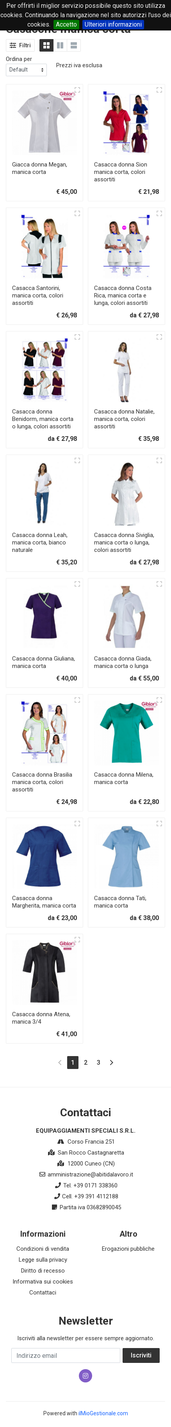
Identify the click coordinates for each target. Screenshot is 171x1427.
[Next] (111, 1062)
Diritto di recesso (43, 1270)
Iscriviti (141, 1355)
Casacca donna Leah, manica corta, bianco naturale (40, 542)
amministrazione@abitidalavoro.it (90, 1174)
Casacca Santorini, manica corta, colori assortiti (37, 295)
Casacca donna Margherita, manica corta (44, 902)
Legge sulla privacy (43, 1259)
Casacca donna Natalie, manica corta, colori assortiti (124, 419)
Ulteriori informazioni (113, 24)
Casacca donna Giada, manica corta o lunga (122, 662)
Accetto (66, 24)
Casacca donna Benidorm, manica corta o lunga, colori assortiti (42, 419)
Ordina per (19, 59)
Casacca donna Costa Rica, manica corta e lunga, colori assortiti (122, 295)
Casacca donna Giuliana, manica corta (43, 662)
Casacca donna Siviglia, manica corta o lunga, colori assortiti (124, 542)
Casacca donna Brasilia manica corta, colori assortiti (42, 782)
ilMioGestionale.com (103, 1413)
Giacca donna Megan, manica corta (39, 168)
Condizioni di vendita (42, 1248)
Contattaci (42, 1292)
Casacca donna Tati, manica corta (120, 902)
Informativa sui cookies (42, 1281)
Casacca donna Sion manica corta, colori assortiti (120, 172)
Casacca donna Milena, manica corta (123, 778)
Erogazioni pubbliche (128, 1248)
